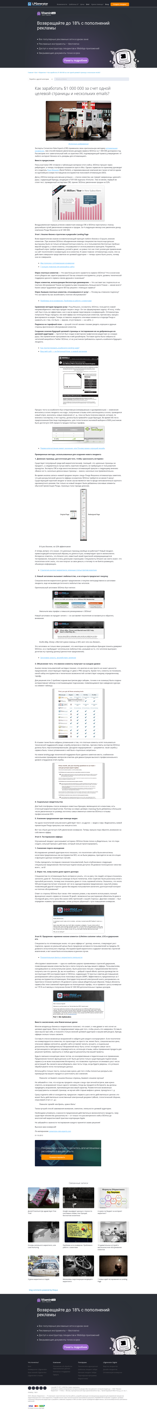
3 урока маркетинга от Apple (38, 1279)
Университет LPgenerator (37, 1369)
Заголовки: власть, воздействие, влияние (58, 657)
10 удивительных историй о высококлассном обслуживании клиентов (110, 1247)
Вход (107, 4)
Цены (82, 4)
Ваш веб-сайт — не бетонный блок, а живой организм (63, 351)
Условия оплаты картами (36, 1408)
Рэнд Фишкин (53, 170)
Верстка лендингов (110, 1366)
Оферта (56, 1375)
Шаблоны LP (73, 4)
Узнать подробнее (75, 60)
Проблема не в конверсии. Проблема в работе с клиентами (66, 301)
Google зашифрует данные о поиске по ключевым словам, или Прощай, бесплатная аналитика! (77, 1213)
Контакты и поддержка (61, 1372)
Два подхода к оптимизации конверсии (57, 263)
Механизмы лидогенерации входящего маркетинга (78, 1280)
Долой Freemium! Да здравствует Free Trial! (42, 1212)
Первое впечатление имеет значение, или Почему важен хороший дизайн (72, 448)
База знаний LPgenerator (37, 1372)
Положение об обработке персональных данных (62, 1367)
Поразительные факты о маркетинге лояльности (61, 957)
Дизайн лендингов (110, 1369)
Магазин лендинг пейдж (87, 1372)
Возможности (62, 4)
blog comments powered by (43, 1290)
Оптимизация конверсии (112, 1372)
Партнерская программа (87, 1375)
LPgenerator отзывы (35, 1375)
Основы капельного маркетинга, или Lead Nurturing (42, 1246)
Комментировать (57, 1157)
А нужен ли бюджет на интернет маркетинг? (110, 1212)
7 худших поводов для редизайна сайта (57, 266)
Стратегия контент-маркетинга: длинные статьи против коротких (68, 570)
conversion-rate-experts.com (60, 1131)
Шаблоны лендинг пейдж (87, 1369)
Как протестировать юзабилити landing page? (59, 348)
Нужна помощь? (97, 4)
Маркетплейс (83, 1379)
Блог (29, 1366)
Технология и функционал (88, 1366)
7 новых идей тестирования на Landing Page (112, 1280)
